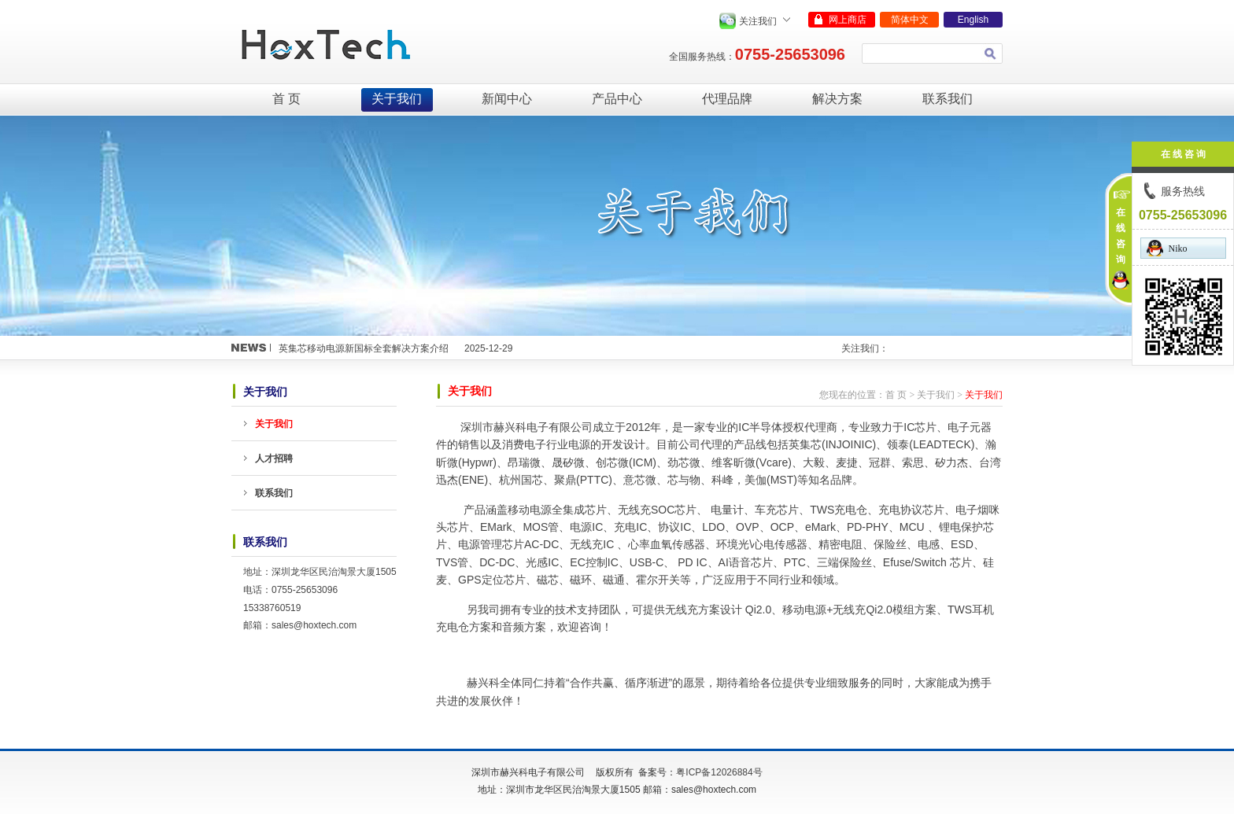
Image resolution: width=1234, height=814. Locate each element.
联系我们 (947, 98)
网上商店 (847, 19)
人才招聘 (274, 458)
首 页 (286, 98)
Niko (1167, 248)
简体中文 (910, 19)
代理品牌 (727, 98)
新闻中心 (507, 98)
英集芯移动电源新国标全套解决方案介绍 (364, 348)
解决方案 (837, 98)
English (973, 19)
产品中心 (617, 98)
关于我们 (396, 98)
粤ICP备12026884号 (719, 772)
